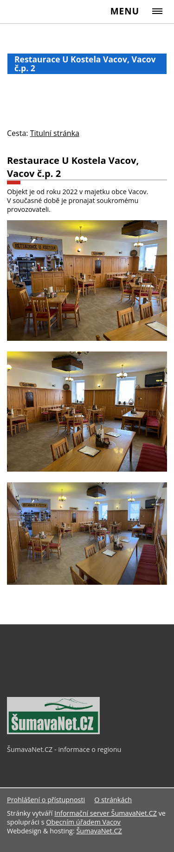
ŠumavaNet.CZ (99, 830)
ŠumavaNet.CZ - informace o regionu (64, 749)
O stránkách (113, 799)
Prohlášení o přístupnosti (46, 799)
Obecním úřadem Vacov (83, 822)
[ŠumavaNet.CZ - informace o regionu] (53, 732)
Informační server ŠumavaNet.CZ (105, 813)
